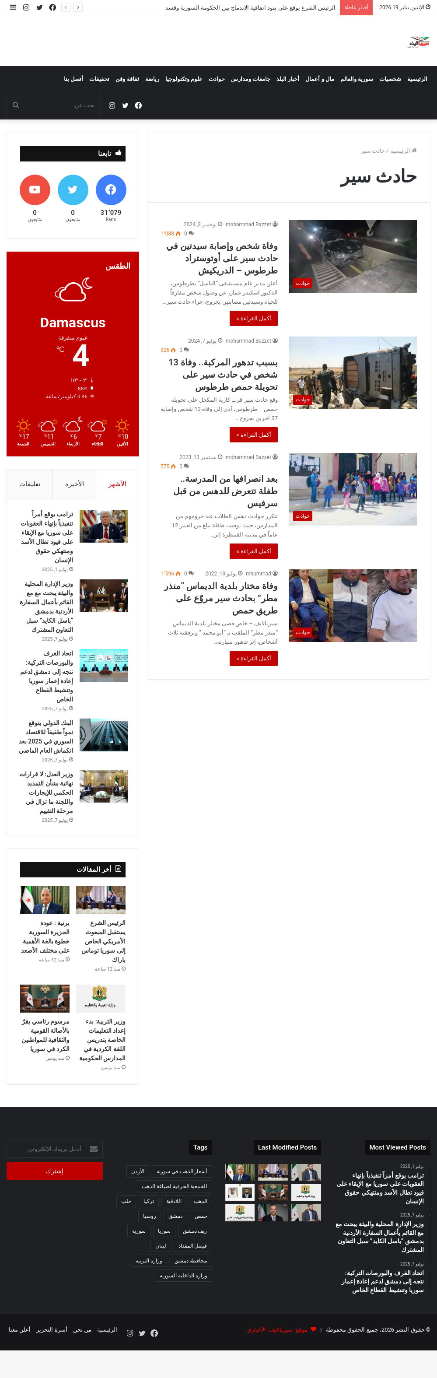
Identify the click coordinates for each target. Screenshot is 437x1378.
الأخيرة (74, 484)
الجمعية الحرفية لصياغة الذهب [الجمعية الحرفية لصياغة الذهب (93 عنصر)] (174, 1218)
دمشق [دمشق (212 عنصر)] (175, 1248)
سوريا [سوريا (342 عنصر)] (164, 1263)
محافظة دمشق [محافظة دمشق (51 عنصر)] (191, 1293)
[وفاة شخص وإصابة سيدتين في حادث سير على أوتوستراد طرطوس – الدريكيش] (353, 256)
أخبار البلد (287, 79)
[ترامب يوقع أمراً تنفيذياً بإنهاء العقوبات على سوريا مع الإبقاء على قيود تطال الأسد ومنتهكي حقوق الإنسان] (101, 528)
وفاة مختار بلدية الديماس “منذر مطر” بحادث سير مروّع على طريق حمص (221, 598)
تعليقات (29, 484)
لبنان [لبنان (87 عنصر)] (160, 1278)
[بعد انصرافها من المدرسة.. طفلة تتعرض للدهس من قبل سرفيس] (353, 489)
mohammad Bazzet (248, 224)
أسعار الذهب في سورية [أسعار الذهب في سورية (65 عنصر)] (182, 1203)
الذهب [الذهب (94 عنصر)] (200, 1233)
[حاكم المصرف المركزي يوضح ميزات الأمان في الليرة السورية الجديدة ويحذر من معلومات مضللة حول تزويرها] (273, 1245)
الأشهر (117, 484)
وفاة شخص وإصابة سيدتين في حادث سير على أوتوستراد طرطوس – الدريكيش (222, 258)
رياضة (152, 79)
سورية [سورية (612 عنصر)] (139, 1263)
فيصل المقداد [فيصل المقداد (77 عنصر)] (192, 1278)
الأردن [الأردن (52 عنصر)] (137, 1203)
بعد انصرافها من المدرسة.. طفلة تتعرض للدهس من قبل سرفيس (225, 490)
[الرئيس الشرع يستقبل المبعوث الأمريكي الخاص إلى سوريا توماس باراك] (101, 933)
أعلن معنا (20, 1362)
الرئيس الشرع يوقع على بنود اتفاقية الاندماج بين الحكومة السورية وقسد (250, 7)
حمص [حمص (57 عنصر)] (201, 1248)
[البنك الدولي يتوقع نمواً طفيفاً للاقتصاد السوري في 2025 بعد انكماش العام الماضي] (101, 746)
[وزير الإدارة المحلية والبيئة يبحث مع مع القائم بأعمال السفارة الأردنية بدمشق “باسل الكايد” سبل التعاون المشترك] (101, 598)
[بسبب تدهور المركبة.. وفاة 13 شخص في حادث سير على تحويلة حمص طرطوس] (353, 373)
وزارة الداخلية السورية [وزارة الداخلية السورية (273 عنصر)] (183, 1307)
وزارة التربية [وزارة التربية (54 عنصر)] (149, 1293)
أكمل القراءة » (253, 318)
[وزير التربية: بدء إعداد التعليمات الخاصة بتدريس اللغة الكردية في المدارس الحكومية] (101, 1031)
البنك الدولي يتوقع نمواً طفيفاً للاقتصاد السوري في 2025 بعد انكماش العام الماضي (47, 753)
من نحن (82, 1362)
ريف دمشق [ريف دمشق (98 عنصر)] (195, 1263)
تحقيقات (99, 79)
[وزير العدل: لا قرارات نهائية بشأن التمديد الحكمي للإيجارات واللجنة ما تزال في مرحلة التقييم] (101, 807)
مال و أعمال (319, 79)
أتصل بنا (73, 79)
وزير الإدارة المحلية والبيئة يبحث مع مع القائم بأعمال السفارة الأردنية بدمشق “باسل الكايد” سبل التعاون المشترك (46, 614)
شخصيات (390, 79)
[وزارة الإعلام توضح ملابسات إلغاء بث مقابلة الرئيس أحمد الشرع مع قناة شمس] (306, 1245)
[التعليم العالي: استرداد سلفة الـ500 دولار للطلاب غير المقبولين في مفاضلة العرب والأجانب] (240, 1245)
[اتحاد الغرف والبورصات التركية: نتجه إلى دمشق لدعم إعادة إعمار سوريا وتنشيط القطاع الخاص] (101, 677)
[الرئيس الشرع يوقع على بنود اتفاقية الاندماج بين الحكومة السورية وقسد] (306, 1204)
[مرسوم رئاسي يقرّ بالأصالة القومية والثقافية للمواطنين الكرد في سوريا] (45, 1031)
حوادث (217, 79)
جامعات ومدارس (250, 79)
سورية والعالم (356, 79)
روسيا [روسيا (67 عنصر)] (149, 1248)
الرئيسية (417, 79)
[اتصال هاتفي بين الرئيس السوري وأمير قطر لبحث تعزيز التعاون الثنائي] (240, 1225)
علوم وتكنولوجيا (184, 79)
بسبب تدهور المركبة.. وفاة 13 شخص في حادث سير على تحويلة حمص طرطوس (223, 374)
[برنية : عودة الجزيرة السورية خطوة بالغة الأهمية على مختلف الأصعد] (45, 933)
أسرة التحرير (51, 1362)
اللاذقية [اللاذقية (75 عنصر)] (174, 1233)
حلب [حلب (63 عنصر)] (126, 1233)
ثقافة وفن (127, 79)
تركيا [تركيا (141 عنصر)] (148, 1233)
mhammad (258, 574)
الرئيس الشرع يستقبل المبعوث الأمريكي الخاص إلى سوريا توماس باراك (103, 974)
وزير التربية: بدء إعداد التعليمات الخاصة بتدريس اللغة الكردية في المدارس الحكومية (102, 1072)
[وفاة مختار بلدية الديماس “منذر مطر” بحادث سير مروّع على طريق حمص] (353, 605)
